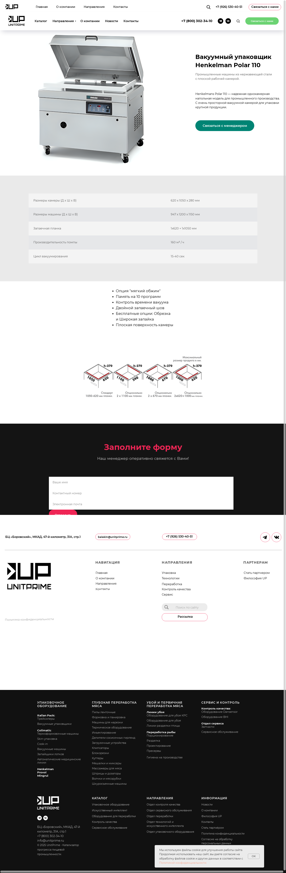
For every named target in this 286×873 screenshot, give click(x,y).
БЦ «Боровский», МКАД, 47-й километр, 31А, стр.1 (43, 537)
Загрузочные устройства (109, 743)
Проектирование (159, 745)
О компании (90, 9)
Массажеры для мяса (107, 768)
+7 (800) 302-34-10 (196, 9)
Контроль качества (176, 589)
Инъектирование (104, 732)
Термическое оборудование (112, 727)
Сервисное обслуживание (219, 732)
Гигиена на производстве (165, 757)
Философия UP (255, 578)
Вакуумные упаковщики (54, 724)
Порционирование (160, 735)
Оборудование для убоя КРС (167, 715)
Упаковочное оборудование (52, 704)
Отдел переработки (160, 816)
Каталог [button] (41, 9)
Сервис (167, 594)
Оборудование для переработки (114, 816)
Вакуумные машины (51, 749)
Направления (63, 9)
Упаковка (169, 573)
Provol (42, 772)
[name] (141, 482)
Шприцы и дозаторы (106, 773)
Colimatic (44, 730)
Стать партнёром (212, 827)
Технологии (170, 578)
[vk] (228, 9)
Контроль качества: (216, 708)
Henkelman (45, 769)
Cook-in (42, 744)
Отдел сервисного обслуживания (169, 810)
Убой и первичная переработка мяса (165, 704)
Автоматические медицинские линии (59, 760)
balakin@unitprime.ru (112, 537)
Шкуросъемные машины (109, 783)
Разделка (153, 740)
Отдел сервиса (212, 723)
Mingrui (42, 775)
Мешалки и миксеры (106, 763)
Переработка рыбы (161, 732)
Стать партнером (257, 573)
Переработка (172, 584)
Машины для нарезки (107, 722)
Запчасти (207, 726)
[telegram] (220, 9)
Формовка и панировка (108, 717)
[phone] (141, 493)
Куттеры (97, 758)
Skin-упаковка (47, 738)
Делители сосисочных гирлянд (113, 737)
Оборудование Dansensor (219, 711)
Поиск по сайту (187, 607)
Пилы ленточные (103, 712)
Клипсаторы (100, 748)
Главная (102, 573)
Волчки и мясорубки (106, 778)
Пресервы (154, 751)
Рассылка (185, 616)
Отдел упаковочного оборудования (170, 831)
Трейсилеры (46, 718)
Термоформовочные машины (58, 733)
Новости (111, 9)
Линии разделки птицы (163, 725)
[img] (167, 607)
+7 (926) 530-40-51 (179, 536)
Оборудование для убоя (164, 720)
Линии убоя (155, 712)
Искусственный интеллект (109, 810)
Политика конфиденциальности (29, 619)
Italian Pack (45, 715)
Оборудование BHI (214, 717)
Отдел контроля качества (163, 804)
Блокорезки (100, 753)
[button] (238, 9)
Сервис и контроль (220, 702)
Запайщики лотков (50, 754)
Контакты (130, 9)
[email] (141, 504)
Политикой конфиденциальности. (183, 862)
